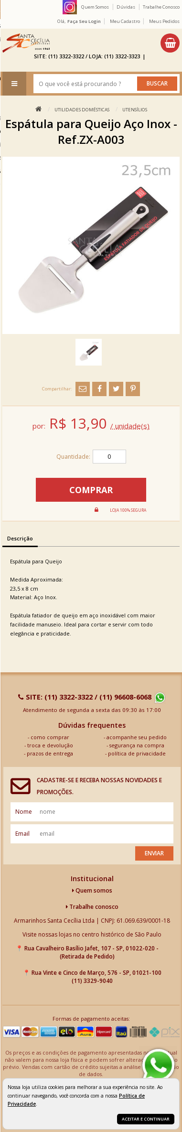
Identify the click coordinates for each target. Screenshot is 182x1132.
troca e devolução (50, 745)
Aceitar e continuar (146, 1119)
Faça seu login (84, 21)
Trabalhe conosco (92, 907)
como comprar (50, 737)
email (22, 834)
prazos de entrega (50, 753)
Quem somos (92, 890)
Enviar (154, 853)
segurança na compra (136, 745)
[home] (26, 43)
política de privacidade (137, 753)
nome (23, 812)
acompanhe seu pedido (137, 737)
